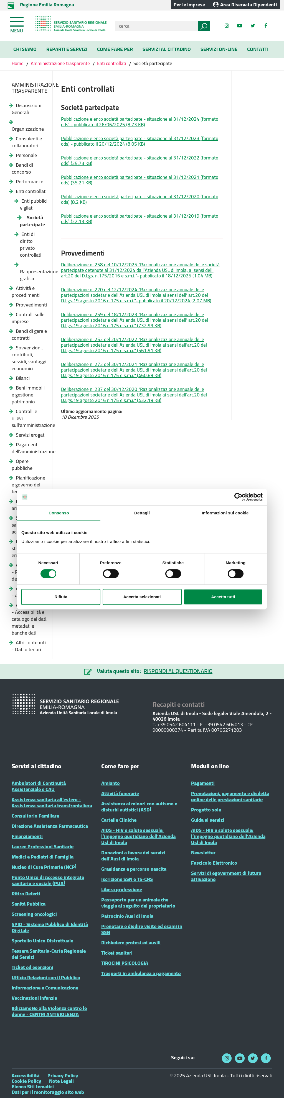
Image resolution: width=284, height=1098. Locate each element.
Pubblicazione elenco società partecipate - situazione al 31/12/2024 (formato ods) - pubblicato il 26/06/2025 (139, 122)
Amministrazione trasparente (60, 63)
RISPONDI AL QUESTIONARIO (178, 671)
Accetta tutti (223, 596)
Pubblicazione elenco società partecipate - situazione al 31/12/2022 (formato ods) (139, 160)
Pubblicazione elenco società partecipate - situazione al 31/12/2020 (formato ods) (139, 199)
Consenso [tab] (59, 513)
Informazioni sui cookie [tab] (225, 513)
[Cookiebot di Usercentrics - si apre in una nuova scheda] (238, 497)
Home (18, 63)
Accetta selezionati (142, 596)
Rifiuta (60, 596)
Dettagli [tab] (142, 513)
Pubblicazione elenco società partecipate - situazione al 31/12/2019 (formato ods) (139, 219)
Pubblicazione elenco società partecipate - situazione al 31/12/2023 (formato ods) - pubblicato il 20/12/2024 (139, 141)
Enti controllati (111, 63)
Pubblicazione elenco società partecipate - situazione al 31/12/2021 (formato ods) (139, 180)
